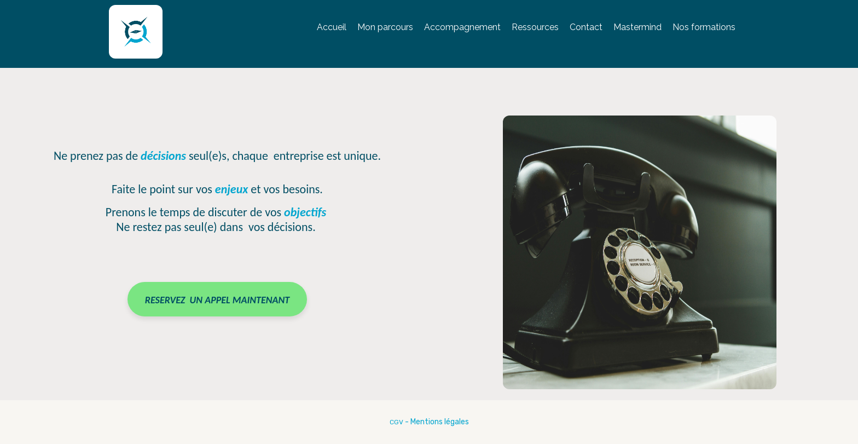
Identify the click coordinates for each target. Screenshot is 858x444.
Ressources (535, 27)
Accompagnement (462, 27)
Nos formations (704, 27)
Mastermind (637, 27)
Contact (586, 27)
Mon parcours (385, 27)
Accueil (331, 27)
